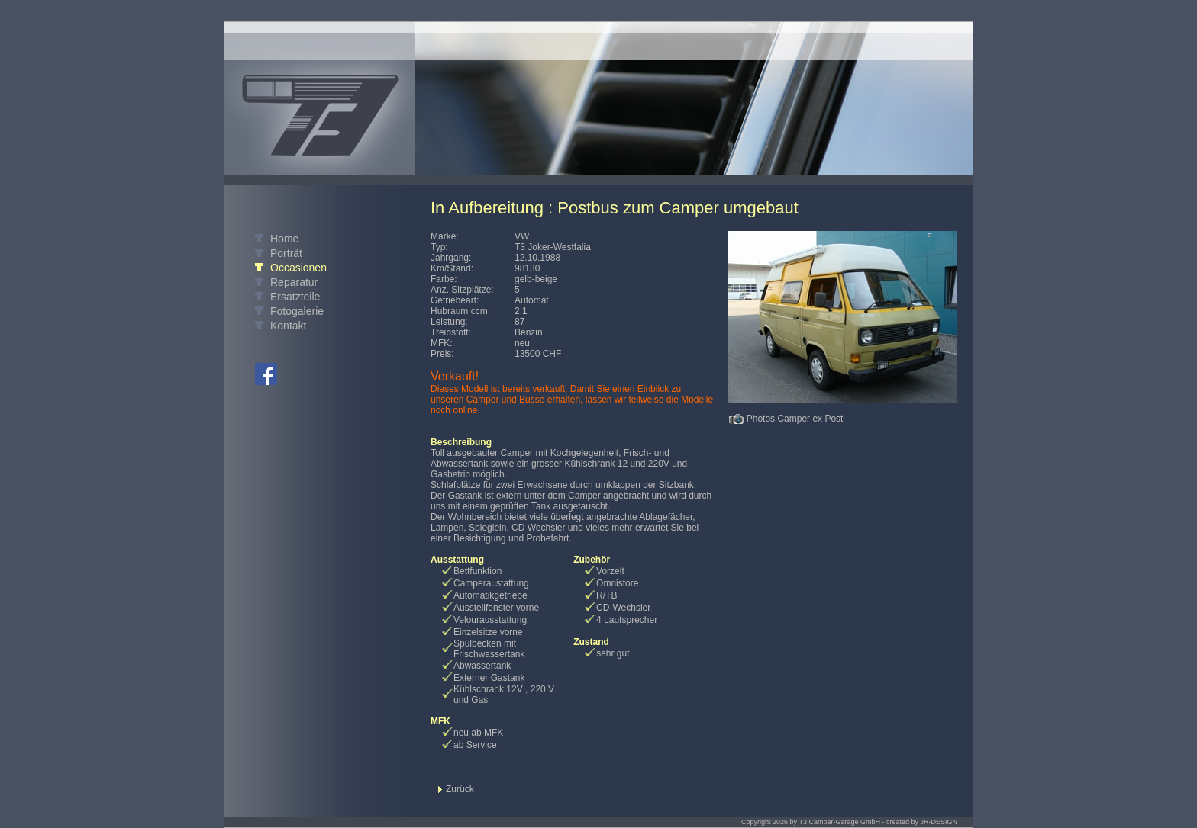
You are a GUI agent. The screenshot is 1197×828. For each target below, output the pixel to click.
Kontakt (288, 325)
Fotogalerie (297, 311)
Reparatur (294, 282)
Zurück (460, 789)
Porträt (286, 253)
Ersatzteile (295, 296)
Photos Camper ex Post (795, 418)
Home (284, 239)
